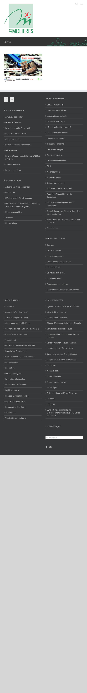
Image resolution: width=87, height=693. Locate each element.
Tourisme (9, 217)
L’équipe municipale (55, 105)
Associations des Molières (57, 284)
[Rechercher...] (64, 437)
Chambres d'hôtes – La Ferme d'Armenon (22, 329)
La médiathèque (53, 267)
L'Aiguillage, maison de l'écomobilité (61, 359)
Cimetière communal (55, 138)
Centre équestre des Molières (17, 323)
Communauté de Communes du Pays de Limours (63, 335)
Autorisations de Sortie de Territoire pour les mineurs (63, 221)
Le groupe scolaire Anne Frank (17, 128)
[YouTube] (12, 99)
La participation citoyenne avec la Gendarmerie (60, 204)
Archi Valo (9, 306)
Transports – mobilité (55, 144)
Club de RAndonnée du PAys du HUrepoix (64, 323)
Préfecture (51, 398)
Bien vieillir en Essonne (56, 312)
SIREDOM (51, 404)
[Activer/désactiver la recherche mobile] (76, 4)
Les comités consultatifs (56, 116)
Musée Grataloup (54, 376)
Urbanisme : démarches (56, 160)
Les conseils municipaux (57, 110)
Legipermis (51, 365)
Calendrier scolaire (13, 139)
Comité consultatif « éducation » (18, 144)
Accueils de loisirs (12, 164)
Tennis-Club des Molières (15, 418)
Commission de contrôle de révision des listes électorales (63, 212)
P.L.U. (49, 166)
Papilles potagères (12, 390)
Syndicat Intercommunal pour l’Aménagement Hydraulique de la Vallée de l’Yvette (63, 413)
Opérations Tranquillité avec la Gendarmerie (59, 195)
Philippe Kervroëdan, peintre (16, 396)
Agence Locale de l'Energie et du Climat (63, 306)
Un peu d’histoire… (54, 250)
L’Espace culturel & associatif (59, 127)
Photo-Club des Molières (15, 401)
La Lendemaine (11, 362)
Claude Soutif (10, 340)
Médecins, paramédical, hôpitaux (18, 198)
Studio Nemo (10, 412)
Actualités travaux (54, 177)
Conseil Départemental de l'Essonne (61, 343)
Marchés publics (53, 172)
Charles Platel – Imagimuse (16, 334)
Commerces (10, 192)
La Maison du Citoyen (56, 121)
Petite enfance (11, 150)
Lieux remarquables (13, 212)
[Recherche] (47, 437)
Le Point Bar (10, 368)
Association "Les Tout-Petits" (16, 312)
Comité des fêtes (54, 278)
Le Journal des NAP (13, 122)
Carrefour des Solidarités (57, 317)
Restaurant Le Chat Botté (15, 407)
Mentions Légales (54, 426)
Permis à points (53, 387)
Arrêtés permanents (55, 155)
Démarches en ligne (55, 149)
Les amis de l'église (13, 373)
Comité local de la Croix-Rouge (59, 329)
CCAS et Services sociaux (57, 132)
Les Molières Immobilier (15, 379)
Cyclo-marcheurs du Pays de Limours (62, 354)
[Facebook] (6, 99)
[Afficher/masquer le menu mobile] (81, 4)
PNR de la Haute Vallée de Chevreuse (62, 393)
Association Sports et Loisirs (16, 317)
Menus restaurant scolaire (15, 133)
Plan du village (11, 223)
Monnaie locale (53, 371)
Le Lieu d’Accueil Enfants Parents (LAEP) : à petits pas (22, 157)
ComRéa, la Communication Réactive (20, 345)
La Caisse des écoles (13, 170)
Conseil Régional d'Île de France (60, 348)
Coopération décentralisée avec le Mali (63, 289)
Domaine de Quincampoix (16, 351)
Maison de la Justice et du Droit (60, 188)
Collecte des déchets (55, 183)
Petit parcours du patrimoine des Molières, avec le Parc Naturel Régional (22, 205)
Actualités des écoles (14, 117)
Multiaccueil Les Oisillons (15, 384)
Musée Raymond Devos (56, 382)
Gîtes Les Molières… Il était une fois (19, 356)
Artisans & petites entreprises (17, 187)
